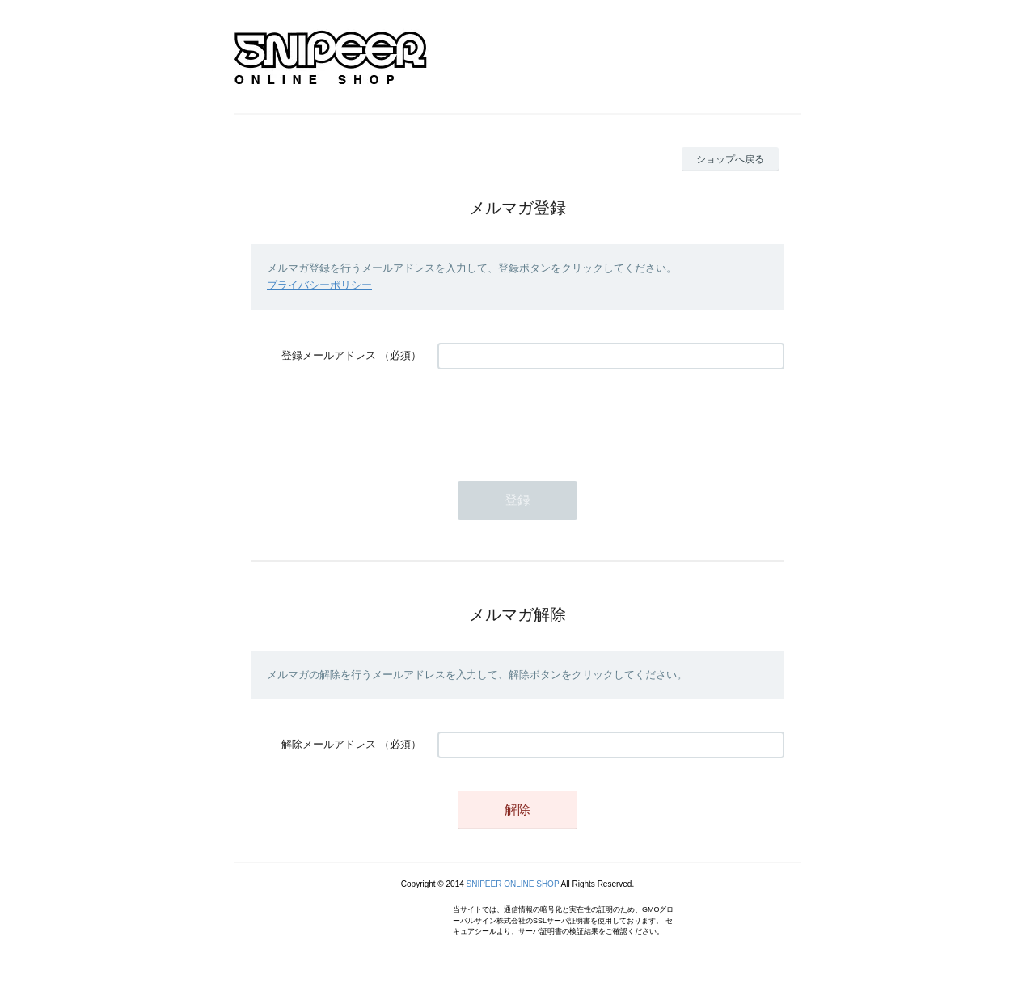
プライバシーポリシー (319, 285)
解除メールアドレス (328, 744)
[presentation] (560, 417)
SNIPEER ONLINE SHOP (513, 884)
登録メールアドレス (328, 355)
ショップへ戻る (730, 159)
